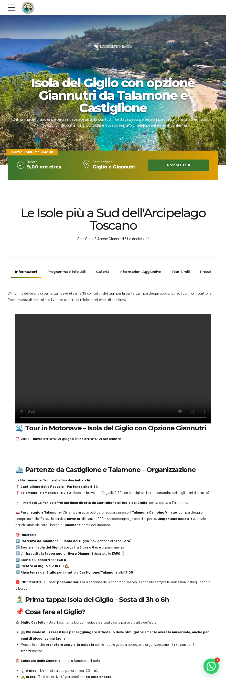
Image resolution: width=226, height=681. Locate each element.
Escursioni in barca (116, 46)
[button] (211, 666)
